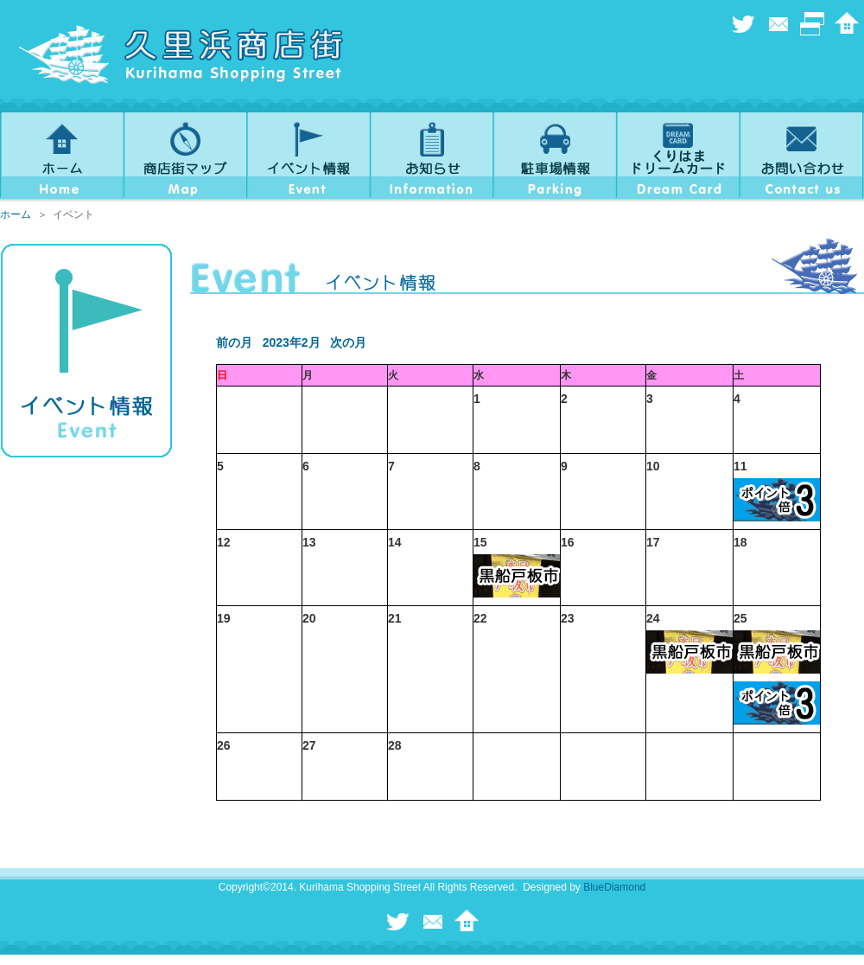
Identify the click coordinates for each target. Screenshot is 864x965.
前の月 (234, 342)
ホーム (15, 214)
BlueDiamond (614, 887)
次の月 (348, 342)
